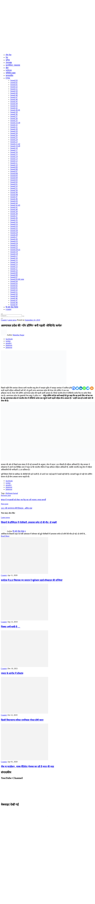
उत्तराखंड (9, 63)
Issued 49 (14, 93)
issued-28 (14, 235)
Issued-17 (14, 256)
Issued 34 (14, 222)
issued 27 (13, 237)
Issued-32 (14, 226)
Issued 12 (14, 161)
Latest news (12, 320)
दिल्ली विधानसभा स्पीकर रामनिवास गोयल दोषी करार (22, 720)
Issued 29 (14, 131)
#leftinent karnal (11, 493)
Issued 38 (14, 214)
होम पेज (8, 55)
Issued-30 (14, 231)
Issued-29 (14, 233)
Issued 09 (14, 167)
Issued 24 (14, 140)
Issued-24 (14, 243)
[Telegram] (88, 388)
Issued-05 (14, 176)
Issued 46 (14, 99)
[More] (92, 388)
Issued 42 (14, 108)
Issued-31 (14, 228)
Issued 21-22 (15, 144)
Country (4, 320)
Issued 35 (14, 121)
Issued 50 (14, 91)
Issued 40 (14, 209)
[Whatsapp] (84, 388)
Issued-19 (14, 252)
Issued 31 (14, 127)
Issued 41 (14, 207)
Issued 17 (14, 150)
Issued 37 (14, 116)
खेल (7, 68)
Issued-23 (14, 245)
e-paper (8, 309)
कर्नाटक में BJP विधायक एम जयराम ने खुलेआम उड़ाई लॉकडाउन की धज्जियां (31, 580)
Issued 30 (14, 129)
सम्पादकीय (9, 76)
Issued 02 (14, 182)
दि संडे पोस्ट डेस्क (18, 531)
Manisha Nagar (18, 335)
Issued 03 (14, 80)
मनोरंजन (9, 70)
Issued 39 (14, 112)
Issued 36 (14, 118)
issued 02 (13, 82)
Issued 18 (14, 148)
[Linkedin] (80, 388)
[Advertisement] (24, 28)
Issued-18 (14, 254)
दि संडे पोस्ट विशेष (12, 307)
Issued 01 (14, 85)
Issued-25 (14, 241)
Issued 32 (14, 125)
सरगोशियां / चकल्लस (13, 65)
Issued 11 (13, 163)
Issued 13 (14, 159)
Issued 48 (14, 95)
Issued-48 (14, 195)
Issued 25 (14, 137)
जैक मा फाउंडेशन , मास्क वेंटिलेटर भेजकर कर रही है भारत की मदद (27, 766)
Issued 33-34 (15, 123)
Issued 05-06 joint (17, 279)
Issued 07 (14, 171)
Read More (5, 536)
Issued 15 (14, 154)
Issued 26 (14, 135)
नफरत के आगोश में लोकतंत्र (12, 673)
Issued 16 (14, 152)
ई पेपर (8, 78)
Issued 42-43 (15, 205)
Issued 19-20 (15, 146)
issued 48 (13, 298)
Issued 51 (14, 89)
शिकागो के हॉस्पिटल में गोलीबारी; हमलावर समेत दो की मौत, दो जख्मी (29, 522)
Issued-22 (14, 247)
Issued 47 (14, 97)
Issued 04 (14, 178)
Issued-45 (14, 201)
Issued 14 (14, 157)
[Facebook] (73, 388)
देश (7, 57)
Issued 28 (14, 133)
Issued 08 (14, 169)
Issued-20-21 (15, 250)
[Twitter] (77, 388)
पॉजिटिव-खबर (11, 73)
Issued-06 (14, 173)
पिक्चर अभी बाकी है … (10, 627)
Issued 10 (14, 165)
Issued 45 (14, 101)
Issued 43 (14, 106)
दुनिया (8, 60)
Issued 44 (14, 104)
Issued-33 (14, 224)
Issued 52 (14, 87)
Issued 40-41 (15, 110)
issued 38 (13, 114)
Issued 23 (14, 142)
